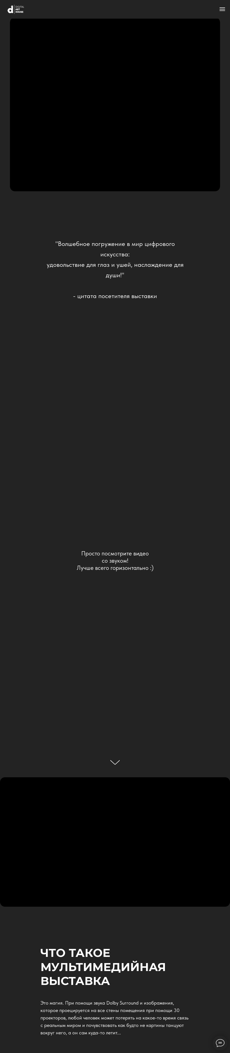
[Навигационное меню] (222, 9)
